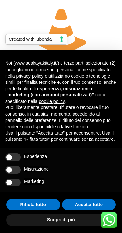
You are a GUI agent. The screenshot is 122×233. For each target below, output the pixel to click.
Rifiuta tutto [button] (33, 204)
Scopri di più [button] (61, 219)
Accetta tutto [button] (89, 204)
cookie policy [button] (52, 101)
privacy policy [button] (29, 76)
